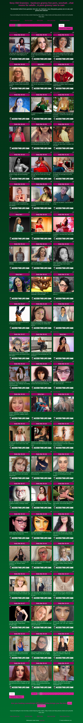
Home (61, 25)
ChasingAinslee (13, 631)
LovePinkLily (56, 181)
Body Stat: (19, 35)
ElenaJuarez (56, 152)
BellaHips (33, 121)
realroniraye (34, 32)
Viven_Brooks (34, 631)
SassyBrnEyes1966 (58, 361)
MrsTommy (34, 391)
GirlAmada (56, 332)
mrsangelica (34, 241)
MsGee (33, 601)
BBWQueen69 (56, 62)
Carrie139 (55, 571)
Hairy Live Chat (51, 20)
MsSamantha (12, 601)
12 (47, 25)
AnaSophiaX (34, 62)
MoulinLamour (13, 181)
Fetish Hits (42, 720)
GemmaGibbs (12, 92)
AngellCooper (34, 212)
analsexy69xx (34, 332)
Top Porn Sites (28, 20)
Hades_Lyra (12, 332)
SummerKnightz (13, 571)
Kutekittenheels (35, 661)
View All (12, 25)
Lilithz (10, 121)
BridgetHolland (35, 421)
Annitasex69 (56, 241)
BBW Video (40, 20)
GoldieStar (56, 481)
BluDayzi (11, 62)
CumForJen (56, 511)
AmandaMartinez (57, 121)
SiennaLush (34, 541)
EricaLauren (56, 541)
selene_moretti (57, 301)
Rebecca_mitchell (13, 301)
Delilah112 (33, 571)
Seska (54, 451)
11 (44, 25)
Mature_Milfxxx (13, 241)
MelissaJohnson (35, 481)
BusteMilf (11, 361)
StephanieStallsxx (35, 511)
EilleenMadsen (57, 631)
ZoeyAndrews (12, 421)
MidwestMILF (56, 92)
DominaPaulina (13, 541)
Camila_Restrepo (35, 301)
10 (41, 25)
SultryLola (55, 661)
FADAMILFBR (56, 391)
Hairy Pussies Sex (14, 20)
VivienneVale (56, 32)
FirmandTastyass (35, 152)
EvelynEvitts (56, 421)
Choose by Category (65, 28)
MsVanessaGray (13, 511)
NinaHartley (12, 481)
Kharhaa (11, 451)
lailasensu (33, 272)
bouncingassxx (35, 361)
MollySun (55, 272)
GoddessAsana (57, 601)
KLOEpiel (11, 391)
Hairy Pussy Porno (65, 20)
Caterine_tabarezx (13, 212)
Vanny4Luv (12, 272)
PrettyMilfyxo (12, 661)
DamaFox (33, 92)
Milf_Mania (12, 152)
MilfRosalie (56, 212)
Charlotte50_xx (35, 451)
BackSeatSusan (13, 32)
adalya (32, 181)
